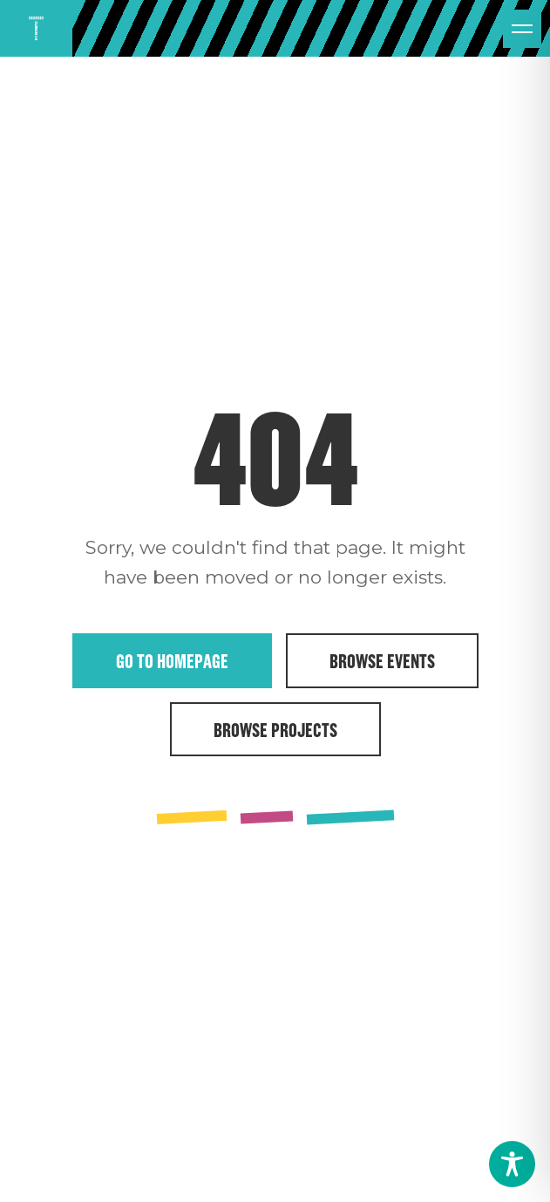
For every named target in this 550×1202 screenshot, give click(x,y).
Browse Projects (275, 729)
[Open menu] (522, 29)
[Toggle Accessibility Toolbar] (512, 1164)
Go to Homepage (172, 660)
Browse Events (382, 660)
